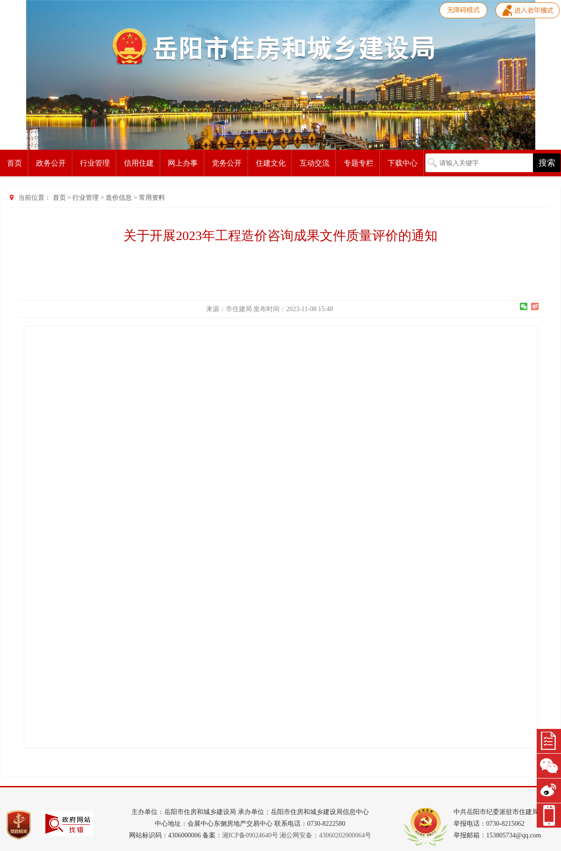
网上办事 (183, 163)
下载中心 (402, 163)
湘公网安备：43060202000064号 (325, 835)
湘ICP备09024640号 (250, 835)
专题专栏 (359, 163)
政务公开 (51, 163)
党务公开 (227, 163)
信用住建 (139, 163)
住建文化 (271, 163)
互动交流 (315, 163)
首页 (14, 163)
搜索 (547, 162)
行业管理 (95, 163)
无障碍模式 (463, 10)
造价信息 (119, 197)
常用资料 (152, 197)
